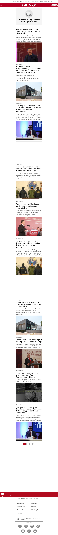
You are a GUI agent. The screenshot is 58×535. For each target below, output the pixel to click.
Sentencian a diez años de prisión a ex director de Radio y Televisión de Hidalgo (29, 169)
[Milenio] (29, 5)
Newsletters (20, 503)
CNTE (29, 1)
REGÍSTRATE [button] (54, 5)
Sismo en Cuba (35, 1)
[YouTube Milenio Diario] (23, 531)
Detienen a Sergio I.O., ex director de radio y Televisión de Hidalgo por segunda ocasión (29, 244)
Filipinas (41, 1)
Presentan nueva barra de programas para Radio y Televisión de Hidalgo (27, 375)
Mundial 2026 (47, 1)
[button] (1, 5)
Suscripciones (21, 510)
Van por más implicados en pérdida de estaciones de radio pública (27, 206)
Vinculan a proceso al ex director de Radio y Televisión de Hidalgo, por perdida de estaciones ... (29, 410)
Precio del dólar (15, 1)
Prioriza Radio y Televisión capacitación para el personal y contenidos (28, 304)
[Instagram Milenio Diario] (32, 526)
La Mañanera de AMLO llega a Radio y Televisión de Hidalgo (29, 340)
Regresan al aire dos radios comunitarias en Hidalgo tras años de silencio (28, 31)
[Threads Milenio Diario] (38, 526)
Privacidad (34, 506)
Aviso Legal (34, 510)
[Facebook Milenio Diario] (20, 526)
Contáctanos (21, 506)
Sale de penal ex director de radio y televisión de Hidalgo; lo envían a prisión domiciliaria (29, 108)
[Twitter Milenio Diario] (26, 526)
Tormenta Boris (23, 1)
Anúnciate (20, 513)
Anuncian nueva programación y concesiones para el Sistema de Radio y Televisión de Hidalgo (28, 69)
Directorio (34, 503)
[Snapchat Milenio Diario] (35, 531)
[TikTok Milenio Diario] (29, 531)
